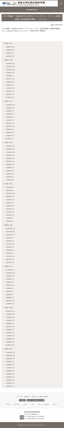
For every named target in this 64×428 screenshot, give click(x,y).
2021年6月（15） (10, 247)
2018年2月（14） (10, 383)
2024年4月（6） (10, 129)
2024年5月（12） (10, 126)
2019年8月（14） (10, 323)
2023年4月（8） (10, 170)
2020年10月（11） (10, 276)
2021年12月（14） (10, 228)
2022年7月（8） (10, 202)
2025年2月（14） (10, 94)
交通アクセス (34, 396)
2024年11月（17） (10, 108)
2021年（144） (9, 225)
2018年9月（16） (10, 361)
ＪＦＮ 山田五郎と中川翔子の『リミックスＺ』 (15, 31)
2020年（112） (9, 266)
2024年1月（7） (10, 138)
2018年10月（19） (10, 358)
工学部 (32, 404)
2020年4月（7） (10, 294)
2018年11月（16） (10, 355)
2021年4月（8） (10, 253)
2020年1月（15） (10, 303)
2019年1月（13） (10, 345)
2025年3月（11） (10, 91)
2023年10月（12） (10, 152)
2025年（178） (9, 60)
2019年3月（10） (10, 338)
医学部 (25, 404)
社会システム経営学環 (43, 404)
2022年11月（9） (10, 190)
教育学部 (8, 404)
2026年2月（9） (10, 53)
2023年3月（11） (10, 173)
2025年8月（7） (10, 75)
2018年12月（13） (10, 352)
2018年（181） (9, 349)
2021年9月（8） (10, 238)
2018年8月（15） (10, 364)
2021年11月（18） (10, 231)
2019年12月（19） (10, 311)
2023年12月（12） (10, 146)
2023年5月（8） (10, 167)
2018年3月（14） (10, 380)
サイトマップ (19, 396)
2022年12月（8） (10, 187)
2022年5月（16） (10, 209)
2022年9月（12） (10, 196)
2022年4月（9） (10, 212)
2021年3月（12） (10, 256)
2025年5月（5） (10, 85)
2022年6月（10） (10, 205)
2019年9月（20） (10, 320)
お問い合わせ (27, 396)
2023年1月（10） (10, 180)
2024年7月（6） (10, 120)
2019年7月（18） (10, 326)
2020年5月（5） (10, 291)
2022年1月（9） (10, 221)
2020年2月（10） (10, 300)
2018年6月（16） (10, 371)
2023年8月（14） (10, 158)
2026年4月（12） (10, 47)
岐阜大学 (55, 404)
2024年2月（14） (10, 135)
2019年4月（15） (10, 335)
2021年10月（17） (10, 234)
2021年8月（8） (10, 241)
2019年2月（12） (10, 342)
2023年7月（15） (10, 161)
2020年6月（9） (10, 288)
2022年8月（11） (10, 199)
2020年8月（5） (10, 282)
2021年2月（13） (10, 259)
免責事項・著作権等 (43, 396)
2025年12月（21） (10, 63)
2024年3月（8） (10, 132)
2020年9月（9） (10, 279)
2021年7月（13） (10, 244)
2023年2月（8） (10, 177)
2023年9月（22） (10, 155)
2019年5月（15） (10, 332)
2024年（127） (9, 101)
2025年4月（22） (10, 88)
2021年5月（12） (10, 250)
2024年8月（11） (10, 117)
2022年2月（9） (10, 218)
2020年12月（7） (10, 270)
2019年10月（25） (10, 317)
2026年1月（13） (10, 56)
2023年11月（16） (10, 149)
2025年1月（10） (10, 97)
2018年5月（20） (10, 374)
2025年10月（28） (10, 69)
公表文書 (22, 400)
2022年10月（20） (10, 193)
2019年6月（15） (10, 329)
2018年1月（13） (10, 386)
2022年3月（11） (10, 215)
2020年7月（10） (10, 285)
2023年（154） (9, 142)
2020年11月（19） (10, 273)
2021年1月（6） (10, 262)
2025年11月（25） (10, 66)
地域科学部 (17, 404)
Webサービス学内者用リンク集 (35, 400)
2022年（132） (9, 184)
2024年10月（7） (10, 111)
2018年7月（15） (10, 367)
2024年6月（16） (10, 123)
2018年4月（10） (10, 377)
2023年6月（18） (10, 164)
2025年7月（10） (10, 79)
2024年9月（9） (10, 114)
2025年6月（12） (10, 82)
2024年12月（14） (10, 104)
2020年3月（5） (10, 297)
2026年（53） (8, 43)
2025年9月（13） (10, 72)
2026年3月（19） (10, 50)
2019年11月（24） (10, 314)
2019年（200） (9, 307)
